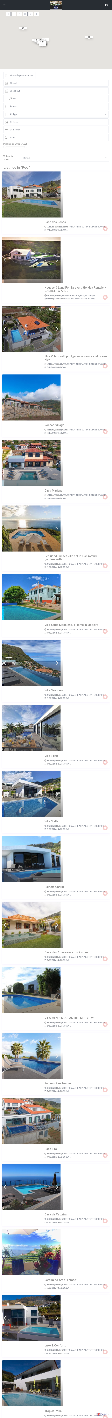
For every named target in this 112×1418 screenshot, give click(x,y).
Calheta (65, 195)
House (50, 231)
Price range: (8, 144)
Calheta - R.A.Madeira (56, 1297)
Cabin (49, 298)
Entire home (57, 198)
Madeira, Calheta (54, 295)
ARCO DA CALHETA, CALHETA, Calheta (63, 930)
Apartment (51, 732)
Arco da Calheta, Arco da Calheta (61, 1063)
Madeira (72, 1130)
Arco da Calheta (54, 195)
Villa (49, 198)
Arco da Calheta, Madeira (58, 1130)
